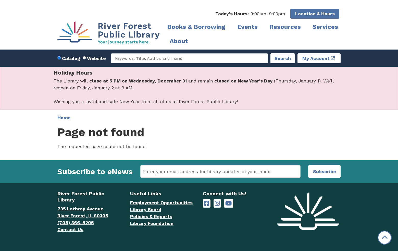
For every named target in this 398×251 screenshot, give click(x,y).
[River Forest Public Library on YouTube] (228, 203)
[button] (250, 14)
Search (283, 58)
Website (96, 58)
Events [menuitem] (247, 26)
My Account (316, 58)
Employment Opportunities (161, 202)
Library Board (145, 209)
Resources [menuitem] (285, 26)
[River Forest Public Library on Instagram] (217, 203)
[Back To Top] (385, 238)
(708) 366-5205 (75, 222)
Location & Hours (315, 13)
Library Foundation (151, 223)
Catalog (71, 58)
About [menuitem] (179, 41)
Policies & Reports (151, 216)
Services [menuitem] (325, 26)
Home (64, 117)
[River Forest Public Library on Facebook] (206, 203)
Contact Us (70, 229)
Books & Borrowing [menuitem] (196, 26)
